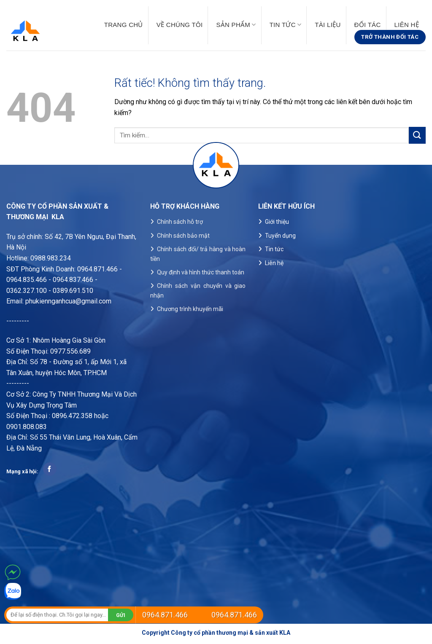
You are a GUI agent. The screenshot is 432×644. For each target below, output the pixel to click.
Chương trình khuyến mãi (190, 309)
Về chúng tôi (180, 24)
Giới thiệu (277, 221)
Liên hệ (406, 24)
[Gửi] (417, 135)
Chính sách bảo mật (183, 235)
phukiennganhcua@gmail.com (68, 301)
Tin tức (286, 25)
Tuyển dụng (280, 235)
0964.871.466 (165, 614)
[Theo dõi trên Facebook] (49, 469)
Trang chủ (123, 24)
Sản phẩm (236, 25)
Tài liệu (327, 24)
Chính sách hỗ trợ (180, 221)
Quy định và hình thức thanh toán (200, 272)
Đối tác (367, 24)
